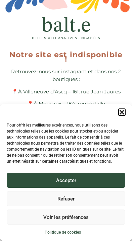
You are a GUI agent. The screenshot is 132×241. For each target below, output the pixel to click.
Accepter (66, 180)
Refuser (66, 199)
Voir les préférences (66, 217)
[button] (122, 112)
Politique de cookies (63, 232)
